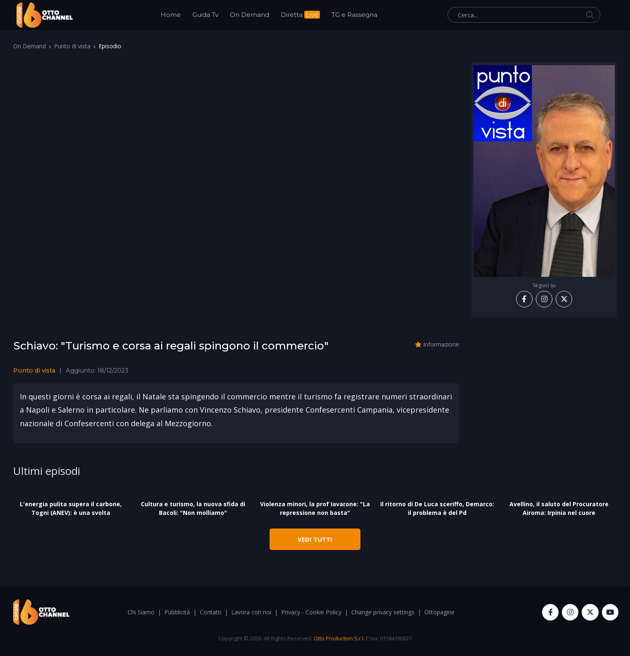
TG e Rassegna (354, 15)
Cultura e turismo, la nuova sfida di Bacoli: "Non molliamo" (193, 508)
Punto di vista (72, 46)
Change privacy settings (382, 612)
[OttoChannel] (45, 15)
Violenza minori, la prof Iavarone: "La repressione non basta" (315, 508)
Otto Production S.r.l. (339, 638)
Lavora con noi (251, 612)
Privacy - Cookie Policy (311, 612)
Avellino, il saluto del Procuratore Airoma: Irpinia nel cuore (559, 508)
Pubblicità (177, 612)
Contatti (210, 612)
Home (171, 15)
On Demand (249, 15)
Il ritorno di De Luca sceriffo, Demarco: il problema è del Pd (437, 508)
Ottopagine (439, 612)
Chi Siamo (141, 612)
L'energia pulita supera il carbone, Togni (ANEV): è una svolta (71, 508)
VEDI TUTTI (315, 539)
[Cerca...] (524, 15)
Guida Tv (205, 15)
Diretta (300, 15)
